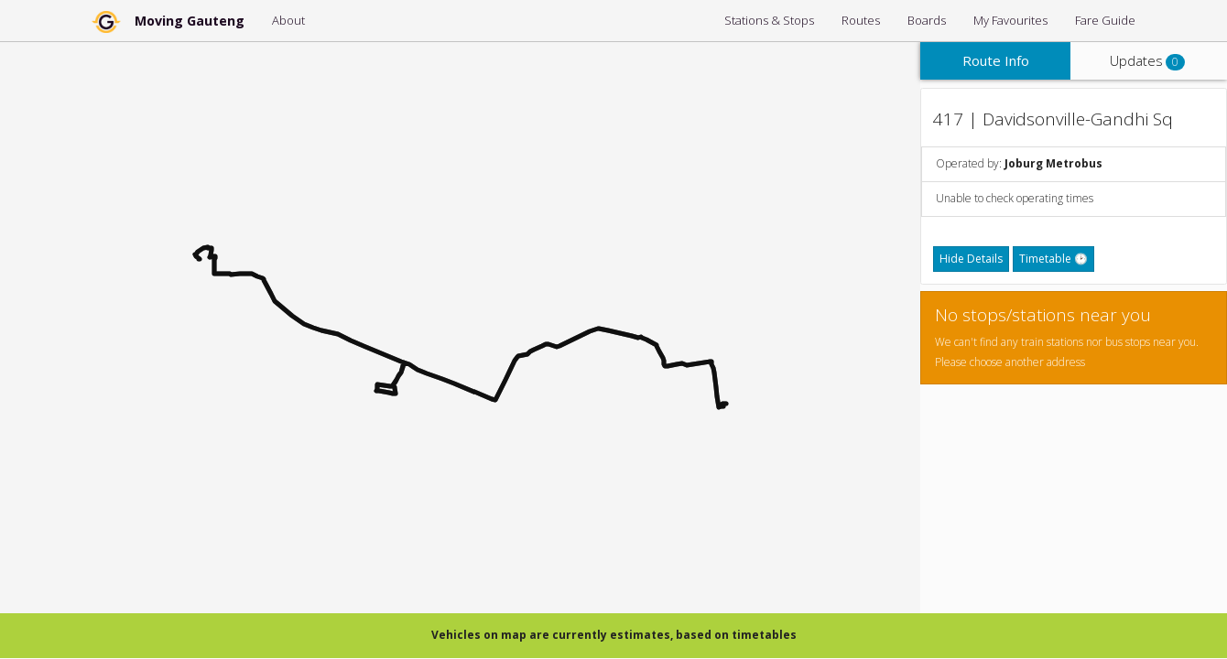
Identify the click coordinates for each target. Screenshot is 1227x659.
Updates (1147, 60)
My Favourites (1010, 20)
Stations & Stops (769, 20)
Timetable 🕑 (1053, 258)
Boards (926, 20)
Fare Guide (1105, 20)
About (288, 20)
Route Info (995, 60)
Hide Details (971, 258)
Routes (861, 20)
